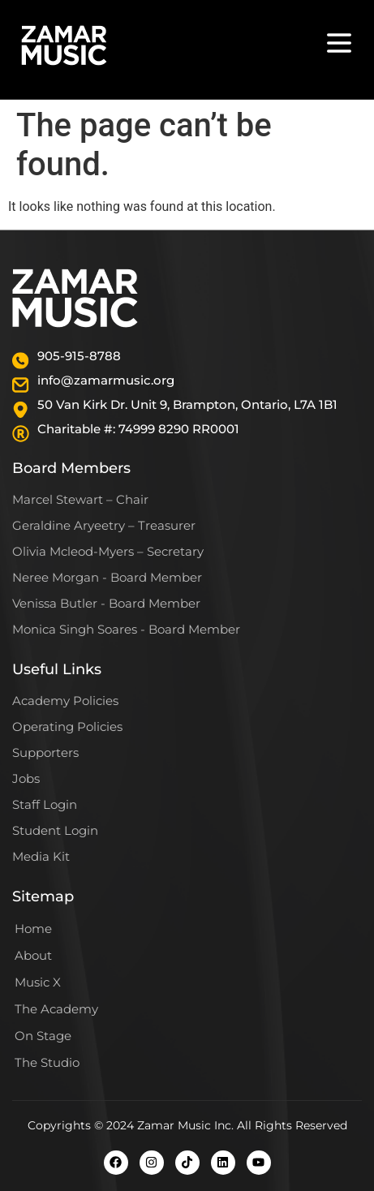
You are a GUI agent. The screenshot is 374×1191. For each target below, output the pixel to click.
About (33, 955)
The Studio (47, 1062)
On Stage (43, 1035)
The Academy (56, 1009)
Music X (38, 982)
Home (33, 928)
